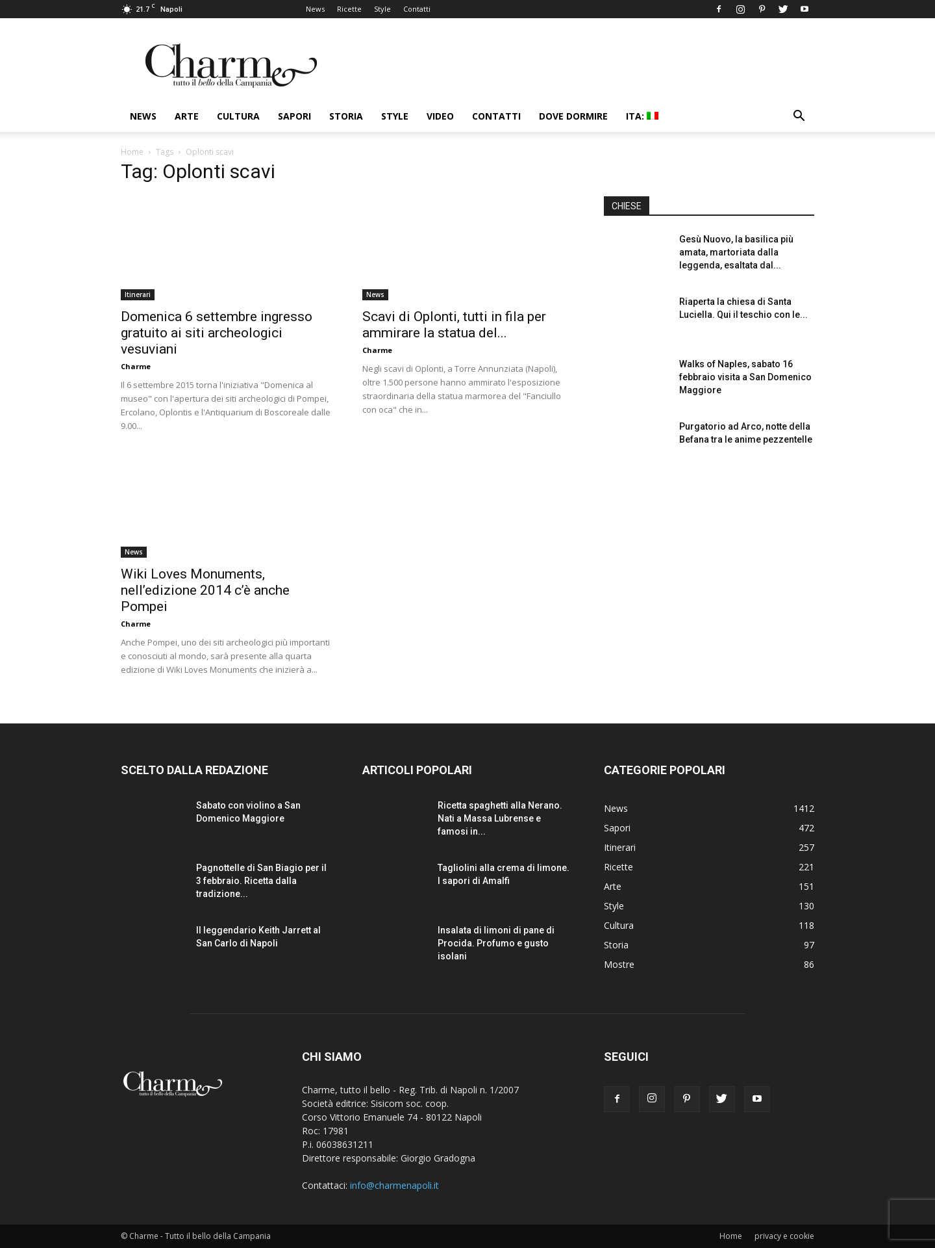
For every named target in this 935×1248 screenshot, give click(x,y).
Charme (136, 366)
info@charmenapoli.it (394, 1185)
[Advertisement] (709, 578)
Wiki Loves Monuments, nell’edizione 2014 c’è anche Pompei (205, 590)
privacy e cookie (784, 1236)
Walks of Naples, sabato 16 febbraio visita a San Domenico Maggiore (745, 377)
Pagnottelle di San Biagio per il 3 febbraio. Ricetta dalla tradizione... (261, 881)
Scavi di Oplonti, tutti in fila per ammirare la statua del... (454, 325)
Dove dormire (573, 116)
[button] (798, 117)
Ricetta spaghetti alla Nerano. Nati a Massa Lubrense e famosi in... (500, 818)
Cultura (238, 116)
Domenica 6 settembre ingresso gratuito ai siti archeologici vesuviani (216, 333)
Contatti (416, 9)
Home (132, 151)
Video (440, 116)
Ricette (349, 9)
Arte (187, 116)
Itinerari (138, 294)
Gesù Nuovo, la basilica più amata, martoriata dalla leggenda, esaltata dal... (736, 252)
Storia (346, 116)
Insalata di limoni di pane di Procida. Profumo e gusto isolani (496, 943)
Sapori (294, 116)
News (315, 9)
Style (382, 9)
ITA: (642, 116)
